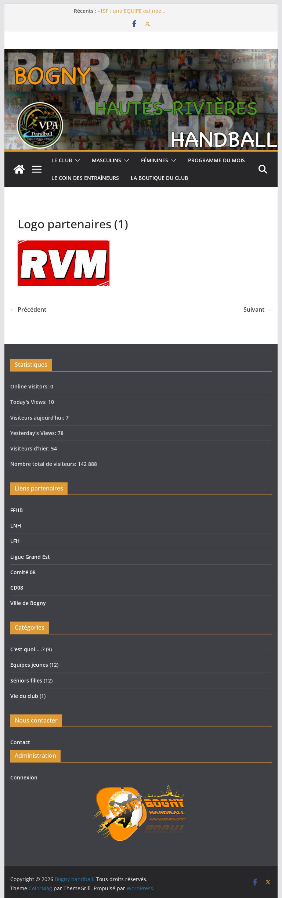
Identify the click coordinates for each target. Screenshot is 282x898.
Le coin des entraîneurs (85, 177)
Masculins (106, 160)
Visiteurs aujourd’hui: (38, 417)
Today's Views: (29, 401)
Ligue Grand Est (30, 556)
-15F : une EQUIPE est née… (131, 10)
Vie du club (24, 695)
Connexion (23, 777)
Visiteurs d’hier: (30, 448)
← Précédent (28, 309)
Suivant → (257, 309)
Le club (61, 160)
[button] (76, 160)
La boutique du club (159, 177)
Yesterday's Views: (34, 433)
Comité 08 (23, 572)
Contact (20, 742)
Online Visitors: (30, 386)
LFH (15, 540)
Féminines (154, 160)
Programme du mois (216, 160)
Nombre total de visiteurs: (44, 463)
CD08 (16, 587)
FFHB (16, 510)
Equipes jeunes (29, 664)
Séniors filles (26, 680)
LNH (15, 525)
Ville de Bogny (28, 603)
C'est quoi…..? (27, 649)
